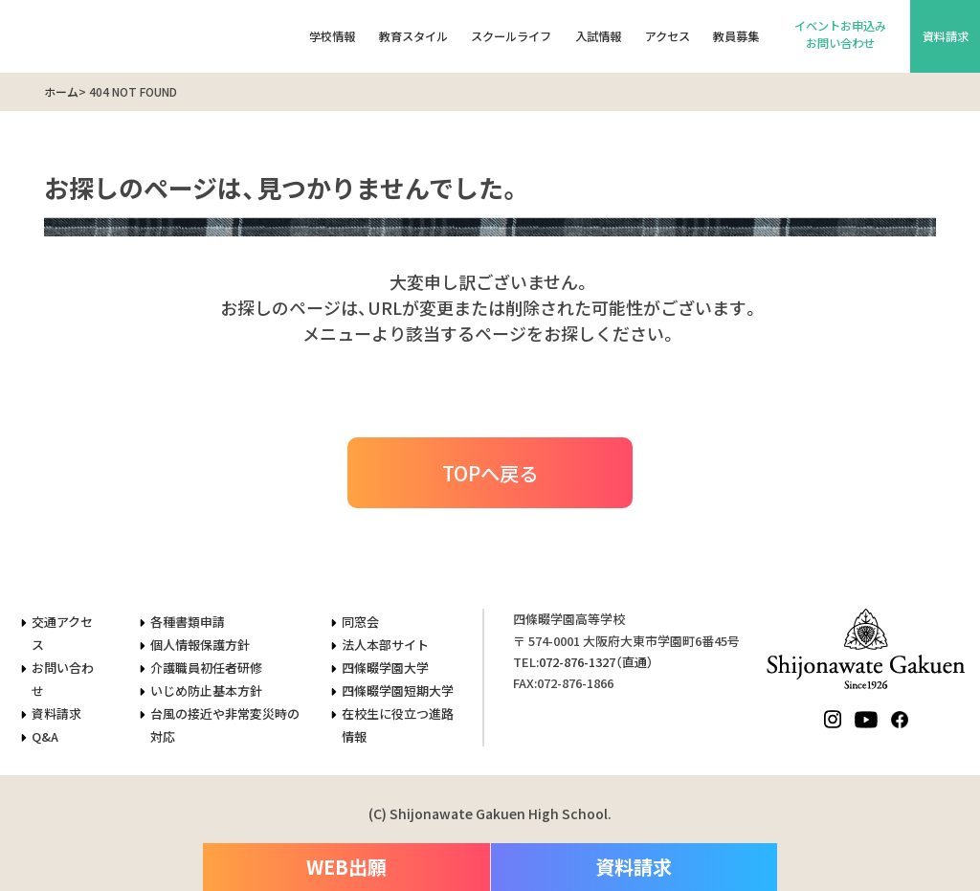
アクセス (667, 36)
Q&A (45, 736)
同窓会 (360, 622)
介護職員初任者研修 (206, 667)
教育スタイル (413, 36)
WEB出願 (346, 866)
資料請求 (946, 36)
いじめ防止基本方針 (206, 690)
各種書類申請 (187, 622)
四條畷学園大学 (385, 667)
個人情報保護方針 (200, 644)
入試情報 (598, 36)
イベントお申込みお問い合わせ (840, 34)
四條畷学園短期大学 (398, 690)
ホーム (61, 91)
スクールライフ (511, 36)
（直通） (596, 662)
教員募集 (736, 36)
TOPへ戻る (490, 472)
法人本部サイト (385, 644)
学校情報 (332, 36)
